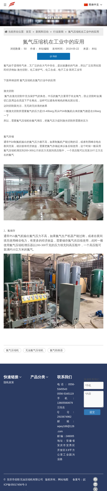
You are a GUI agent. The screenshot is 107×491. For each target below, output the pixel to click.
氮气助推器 (56, 350)
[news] (53, 18)
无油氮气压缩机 (34, 350)
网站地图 (63, 479)
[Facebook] (95, 479)
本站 (94, 48)
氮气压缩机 (12, 350)
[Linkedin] (95, 484)
